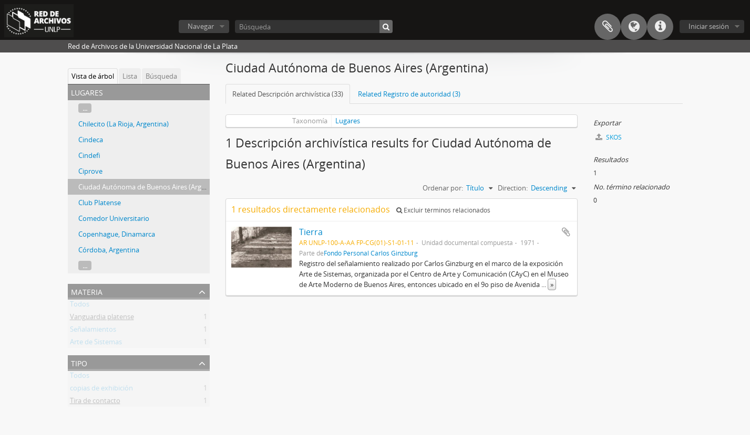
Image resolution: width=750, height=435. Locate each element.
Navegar (201, 26)
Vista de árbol (92, 76)
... (85, 108)
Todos (79, 306)
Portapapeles (607, 27)
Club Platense (99, 202)
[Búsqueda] (314, 26)
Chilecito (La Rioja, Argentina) (123, 124)
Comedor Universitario (113, 218)
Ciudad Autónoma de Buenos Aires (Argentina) (150, 187)
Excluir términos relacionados (443, 210)
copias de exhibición (101, 390)
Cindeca (90, 139)
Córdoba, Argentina (108, 249)
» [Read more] (551, 284)
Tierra (311, 232)
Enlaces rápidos (660, 27)
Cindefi (89, 155)
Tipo (79, 362)
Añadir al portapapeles (566, 232)
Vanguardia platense (102, 318)
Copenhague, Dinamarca (116, 234)
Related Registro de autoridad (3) (409, 94)
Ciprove (90, 171)
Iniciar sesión (709, 26)
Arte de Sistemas (96, 343)
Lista (129, 76)
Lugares (347, 120)
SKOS (608, 137)
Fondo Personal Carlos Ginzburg (371, 253)
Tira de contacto (95, 402)
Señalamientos (93, 331)
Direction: (513, 188)
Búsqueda (161, 76)
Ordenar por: (443, 188)
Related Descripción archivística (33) (287, 94)
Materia (86, 291)
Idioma (634, 27)
